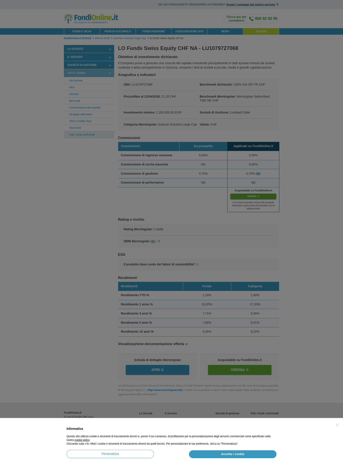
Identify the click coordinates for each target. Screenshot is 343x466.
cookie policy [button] (82, 440)
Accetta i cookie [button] (233, 454)
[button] (337, 424)
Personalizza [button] (110, 454)
